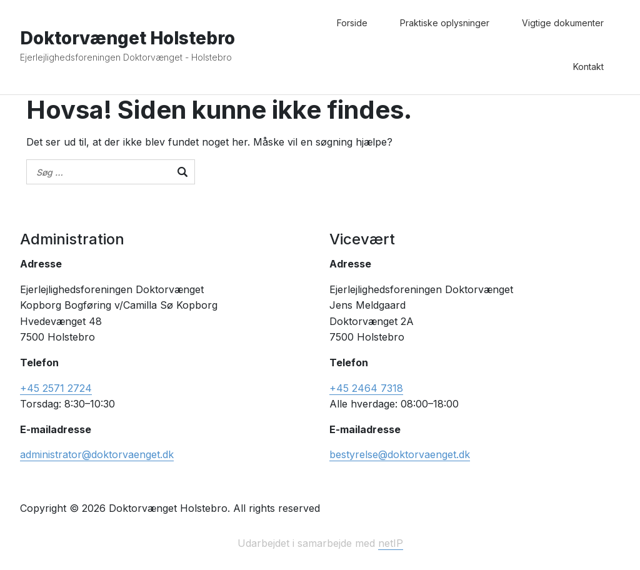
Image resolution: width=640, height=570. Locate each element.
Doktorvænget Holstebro (127, 38)
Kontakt (588, 66)
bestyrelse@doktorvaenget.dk (399, 454)
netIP (390, 543)
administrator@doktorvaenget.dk (97, 454)
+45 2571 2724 (56, 388)
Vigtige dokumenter (563, 23)
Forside (352, 23)
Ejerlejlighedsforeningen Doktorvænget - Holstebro (126, 57)
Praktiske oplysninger (444, 23)
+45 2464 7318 (366, 388)
